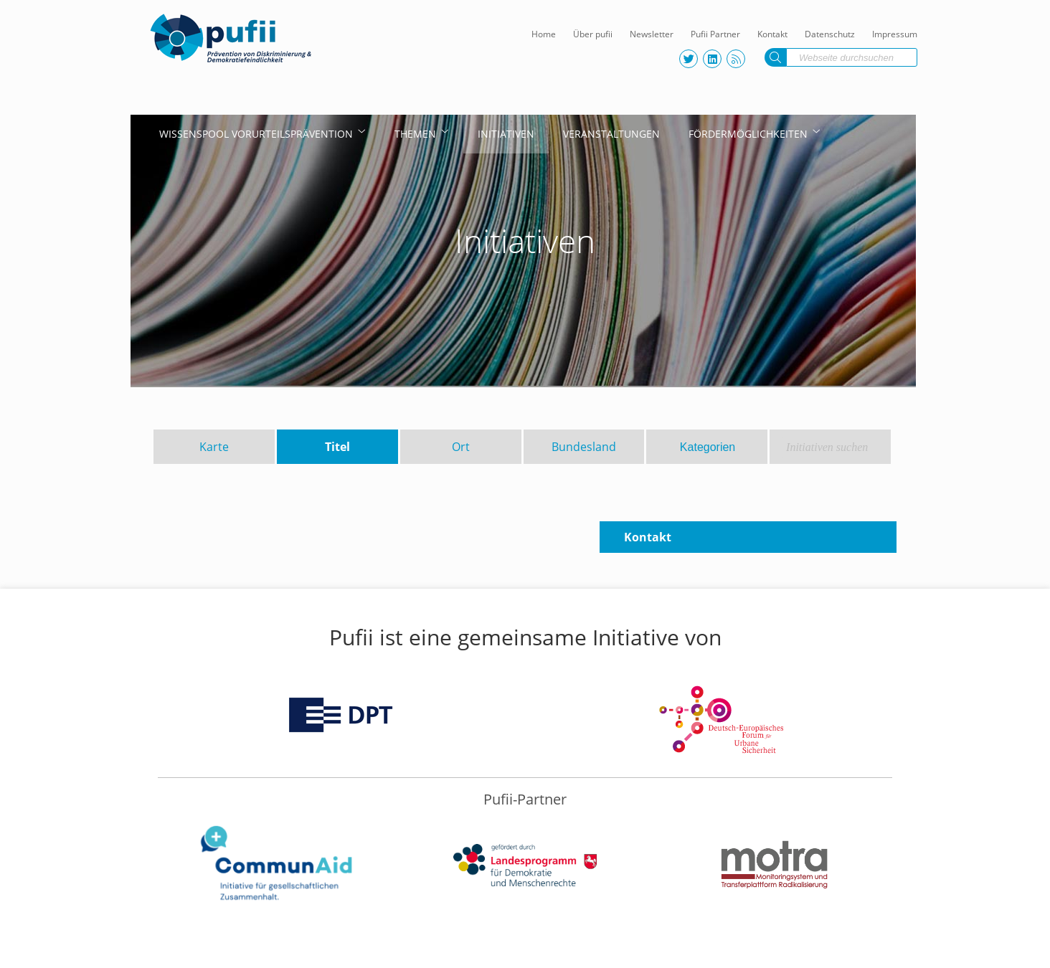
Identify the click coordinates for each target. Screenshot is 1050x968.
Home (543, 34)
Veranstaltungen (611, 134)
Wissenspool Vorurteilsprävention (256, 134)
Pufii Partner (715, 34)
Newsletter (651, 34)
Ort (461, 447)
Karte (214, 447)
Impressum (894, 34)
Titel (337, 447)
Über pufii (592, 34)
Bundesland (584, 447)
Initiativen (506, 134)
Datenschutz (830, 34)
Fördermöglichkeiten (748, 134)
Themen (415, 134)
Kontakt (772, 34)
